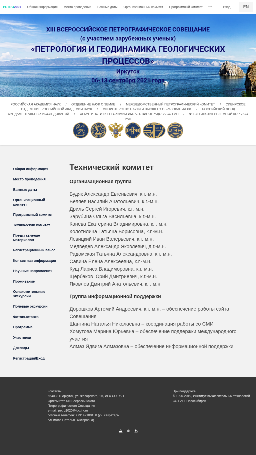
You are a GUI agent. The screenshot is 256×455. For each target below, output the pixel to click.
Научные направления (32, 271)
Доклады (21, 348)
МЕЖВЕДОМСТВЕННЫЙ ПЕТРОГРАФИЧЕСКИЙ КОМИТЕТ (171, 104)
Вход (226, 7)
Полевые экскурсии (30, 306)
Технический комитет (31, 225)
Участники (22, 338)
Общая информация (42, 7)
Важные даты (107, 7)
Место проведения (77, 7)
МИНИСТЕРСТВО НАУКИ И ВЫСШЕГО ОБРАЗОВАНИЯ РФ (147, 109)
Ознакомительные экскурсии (29, 294)
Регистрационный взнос (34, 250)
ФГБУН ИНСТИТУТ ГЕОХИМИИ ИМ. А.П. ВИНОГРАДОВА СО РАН (130, 114)
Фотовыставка (26, 317)
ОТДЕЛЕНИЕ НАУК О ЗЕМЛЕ (93, 104)
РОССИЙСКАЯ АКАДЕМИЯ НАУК (36, 104)
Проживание (24, 281)
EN (246, 7)
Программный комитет (185, 7)
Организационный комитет (143, 7)
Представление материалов (26, 237)
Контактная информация (34, 261)
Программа (23, 327)
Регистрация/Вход (29, 358)
